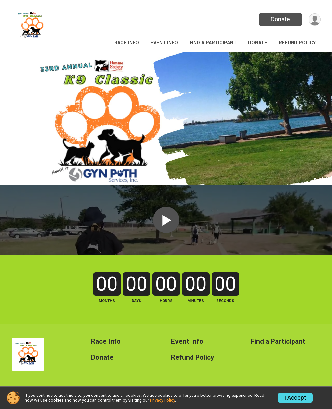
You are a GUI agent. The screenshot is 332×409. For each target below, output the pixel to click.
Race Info (126, 43)
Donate (280, 19)
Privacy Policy (162, 400)
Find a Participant (213, 43)
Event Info (164, 43)
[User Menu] (315, 19)
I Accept (295, 398)
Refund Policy (297, 43)
